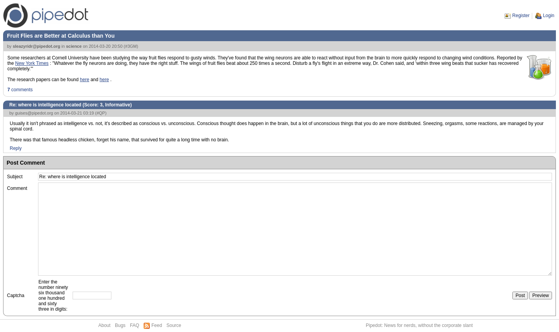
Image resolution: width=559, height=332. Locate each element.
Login (548, 15)
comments (20, 89)
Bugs (120, 325)
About (104, 325)
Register (521, 15)
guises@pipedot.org (34, 113)
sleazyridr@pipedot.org (37, 46)
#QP (101, 113)
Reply (16, 148)
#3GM (131, 46)
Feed (156, 325)
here (84, 79)
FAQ (134, 325)
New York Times (32, 63)
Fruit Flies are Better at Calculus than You (61, 36)
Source (174, 325)
